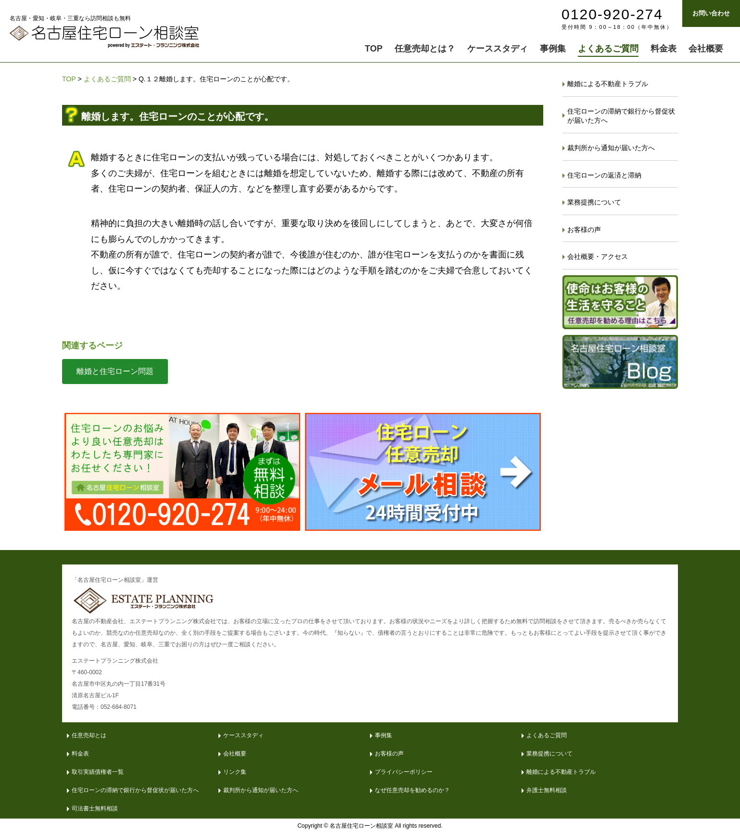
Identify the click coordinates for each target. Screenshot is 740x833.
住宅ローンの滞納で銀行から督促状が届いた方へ (621, 116)
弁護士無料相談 (546, 790)
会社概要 (234, 753)
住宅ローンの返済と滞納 (604, 175)
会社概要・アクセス (597, 256)
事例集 (383, 735)
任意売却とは (89, 735)
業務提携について (594, 202)
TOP (69, 79)
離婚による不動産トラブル (607, 84)
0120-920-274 (612, 14)
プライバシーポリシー (404, 772)
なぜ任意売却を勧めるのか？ (412, 790)
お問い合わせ (711, 13)
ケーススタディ (243, 735)
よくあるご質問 (107, 79)
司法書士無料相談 (95, 808)
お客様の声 (584, 229)
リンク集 (234, 772)
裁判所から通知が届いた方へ (611, 148)
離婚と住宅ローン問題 (115, 371)
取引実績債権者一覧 (98, 772)
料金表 (80, 753)
